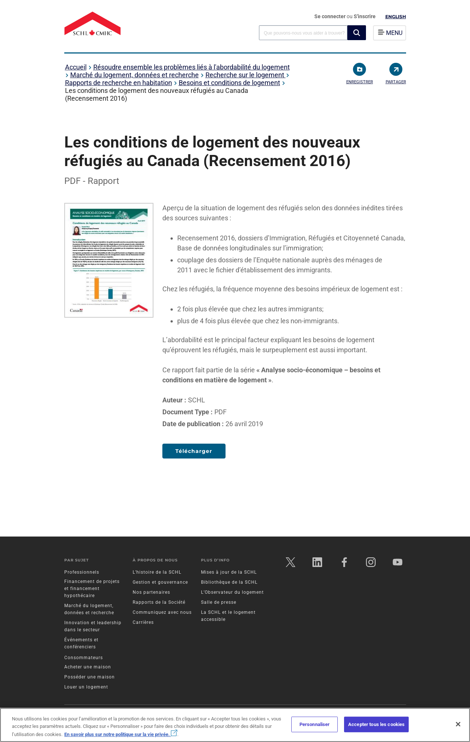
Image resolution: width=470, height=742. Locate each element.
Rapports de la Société (159, 602)
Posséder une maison (89, 677)
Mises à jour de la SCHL (229, 572)
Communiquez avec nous (162, 612)
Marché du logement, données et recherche (134, 75)
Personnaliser (314, 724)
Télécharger (193, 451)
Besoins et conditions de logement (229, 83)
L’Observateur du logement (232, 592)
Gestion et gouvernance (160, 582)
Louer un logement (86, 687)
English (395, 16)
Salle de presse (218, 602)
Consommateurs (83, 657)
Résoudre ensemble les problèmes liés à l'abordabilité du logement (191, 67)
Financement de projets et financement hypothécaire (92, 588)
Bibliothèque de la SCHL (229, 582)
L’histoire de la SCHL (157, 572)
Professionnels (81, 572)
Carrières (143, 622)
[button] (356, 32)
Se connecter (330, 16)
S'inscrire (365, 16)
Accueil (76, 67)
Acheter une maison (87, 667)
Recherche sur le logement (245, 75)
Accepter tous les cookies (376, 724)
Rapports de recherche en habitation (118, 83)
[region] (235, 725)
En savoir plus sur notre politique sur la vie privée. (120, 734)
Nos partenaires (151, 592)
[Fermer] (458, 724)
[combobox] (303, 32)
